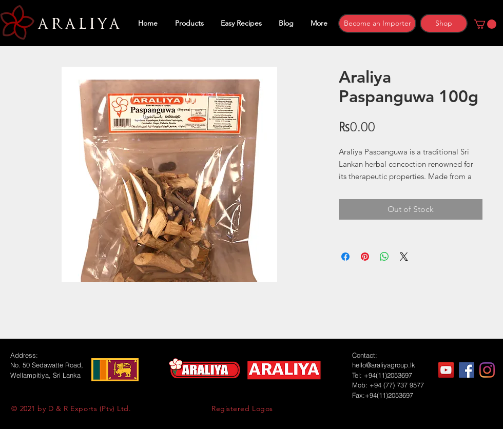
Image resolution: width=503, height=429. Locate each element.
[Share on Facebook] (345, 256)
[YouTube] (446, 370)
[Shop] (444, 23)
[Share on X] (404, 256)
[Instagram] (487, 370)
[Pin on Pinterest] (365, 256)
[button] (485, 24)
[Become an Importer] (377, 23)
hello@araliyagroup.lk (383, 365)
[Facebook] (466, 370)
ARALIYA (77, 24)
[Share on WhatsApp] (384, 256)
